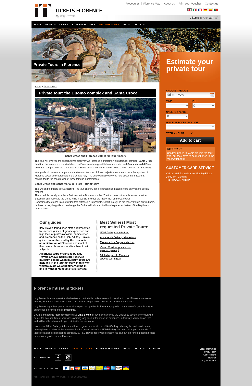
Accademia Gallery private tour (118, 237)
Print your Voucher (190, 3)
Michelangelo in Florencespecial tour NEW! (114, 257)
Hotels (139, 24)
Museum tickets (56, 24)
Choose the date (177, 90)
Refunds (212, 357)
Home (37, 24)
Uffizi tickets (85, 314)
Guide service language (182, 122)
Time (169, 101)
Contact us (211, 3)
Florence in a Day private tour (117, 242)
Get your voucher (208, 360)
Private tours (109, 24)
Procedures (132, 3)
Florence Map (151, 3)
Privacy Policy (209, 352)
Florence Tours (83, 24)
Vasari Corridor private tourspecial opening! (115, 249)
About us (169, 3)
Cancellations (209, 355)
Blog (127, 24)
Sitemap (154, 348)
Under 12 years (176, 112)
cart (211, 17)
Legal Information (208, 349)
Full (195, 101)
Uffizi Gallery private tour (114, 232)
